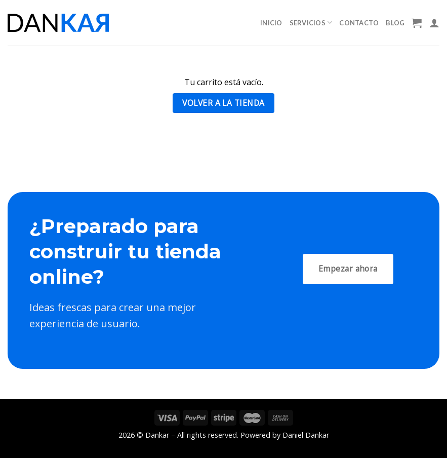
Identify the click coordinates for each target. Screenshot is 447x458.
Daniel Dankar (305, 435)
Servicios (311, 22)
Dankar (157, 435)
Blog (395, 23)
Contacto (359, 23)
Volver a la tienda (223, 102)
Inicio (271, 23)
